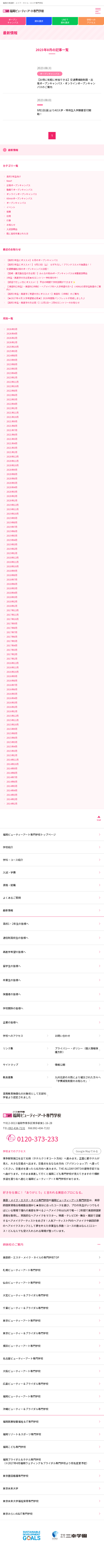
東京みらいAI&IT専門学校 (52, 1513)
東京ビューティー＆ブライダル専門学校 (52, 1333)
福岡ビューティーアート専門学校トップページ (52, 834)
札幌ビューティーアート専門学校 (52, 1270)
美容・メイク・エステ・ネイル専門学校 (26, 1200)
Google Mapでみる (87, 1151)
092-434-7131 (16, 1128)
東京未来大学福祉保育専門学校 (52, 1501)
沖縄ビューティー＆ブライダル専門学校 (52, 1409)
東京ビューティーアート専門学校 (52, 1320)
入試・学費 (52, 872)
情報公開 (78, 1064)
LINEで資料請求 (65, 21)
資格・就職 (52, 885)
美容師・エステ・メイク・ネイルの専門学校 (52, 1257)
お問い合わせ (78, 1036)
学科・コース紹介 (52, 860)
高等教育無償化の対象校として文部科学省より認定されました (26, 1095)
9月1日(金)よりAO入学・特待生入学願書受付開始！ (64, 112)
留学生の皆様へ (52, 966)
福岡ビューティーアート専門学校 (70, 1200)
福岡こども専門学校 (52, 1447)
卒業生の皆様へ (52, 980)
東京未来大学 (52, 1488)
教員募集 (26, 1077)
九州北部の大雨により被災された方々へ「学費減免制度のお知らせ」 (78, 1079)
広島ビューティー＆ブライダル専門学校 (52, 1383)
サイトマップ (26, 1064)
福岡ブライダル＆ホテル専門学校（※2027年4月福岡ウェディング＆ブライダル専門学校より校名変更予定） (52, 1461)
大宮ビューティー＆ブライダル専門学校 (52, 1295)
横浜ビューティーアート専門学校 (52, 1346)
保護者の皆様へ (52, 994)
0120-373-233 (37, 1138)
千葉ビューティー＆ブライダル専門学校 (52, 1308)
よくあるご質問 (52, 897)
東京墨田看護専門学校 (52, 1476)
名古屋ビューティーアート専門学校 (52, 1358)
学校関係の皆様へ (52, 1008)
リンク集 (26, 1048)
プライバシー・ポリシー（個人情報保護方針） (78, 1050)
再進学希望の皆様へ (52, 952)
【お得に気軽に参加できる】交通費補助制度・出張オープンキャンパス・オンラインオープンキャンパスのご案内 (66, 83)
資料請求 (39, 21)
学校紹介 (52, 847)
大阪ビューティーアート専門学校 (52, 1371)
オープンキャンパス (12, 21)
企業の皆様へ (52, 1022)
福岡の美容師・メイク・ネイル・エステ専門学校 (23, 2)
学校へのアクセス (91, 21)
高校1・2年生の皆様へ (52, 923)
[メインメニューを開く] (98, 11)
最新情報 (52, 910)
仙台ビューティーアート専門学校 (52, 1282)
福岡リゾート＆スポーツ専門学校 (52, 1434)
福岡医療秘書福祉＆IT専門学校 (52, 1421)
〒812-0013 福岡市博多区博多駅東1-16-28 (27, 1123)
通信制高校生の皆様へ (52, 938)
